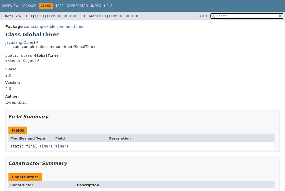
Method (70, 16)
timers (62, 146)
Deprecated (77, 6)
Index (96, 6)
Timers (46, 146)
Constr (53, 16)
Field (39, 16)
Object (29, 60)
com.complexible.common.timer (54, 26)
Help (108, 6)
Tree (60, 6)
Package (29, 6)
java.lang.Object (20, 42)
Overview (10, 6)
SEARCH (202, 16)
